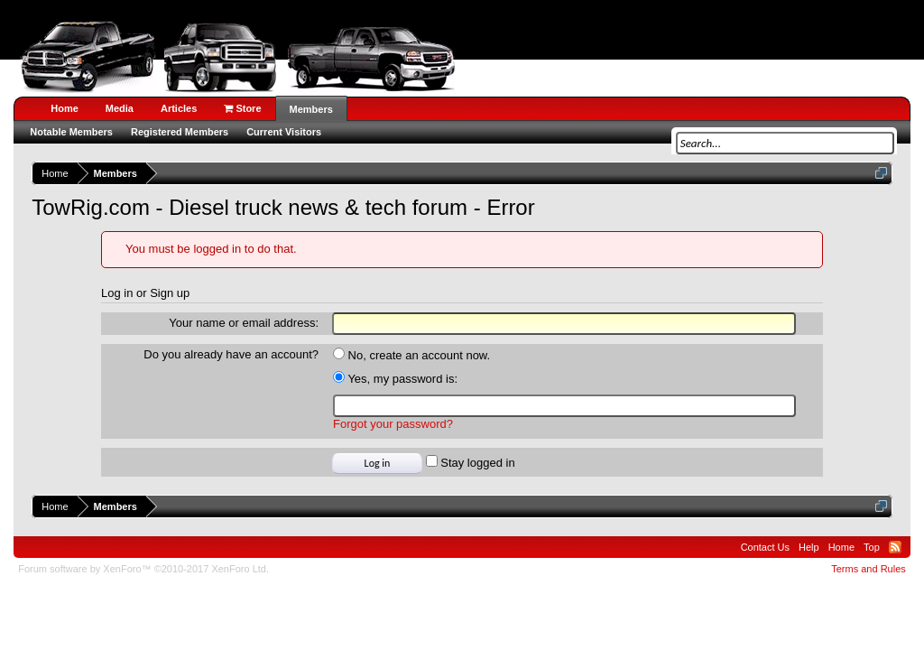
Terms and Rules (868, 568)
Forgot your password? (393, 424)
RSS (895, 547)
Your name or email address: (244, 323)
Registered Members (179, 131)
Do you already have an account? (231, 354)
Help (809, 547)
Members (311, 109)
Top (872, 547)
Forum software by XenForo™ (143, 568)
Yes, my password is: (395, 378)
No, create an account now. (411, 355)
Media (120, 108)
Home (65, 108)
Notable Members (71, 131)
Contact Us (765, 547)
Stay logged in (470, 462)
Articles (179, 108)
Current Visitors (283, 131)
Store (242, 108)
